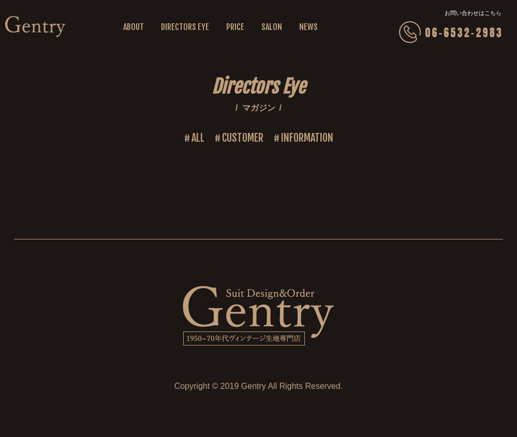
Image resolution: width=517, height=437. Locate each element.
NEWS (308, 27)
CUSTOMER (242, 137)
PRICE (235, 27)
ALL (197, 137)
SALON (271, 27)
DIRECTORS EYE (185, 27)
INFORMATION (307, 137)
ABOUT (133, 27)
